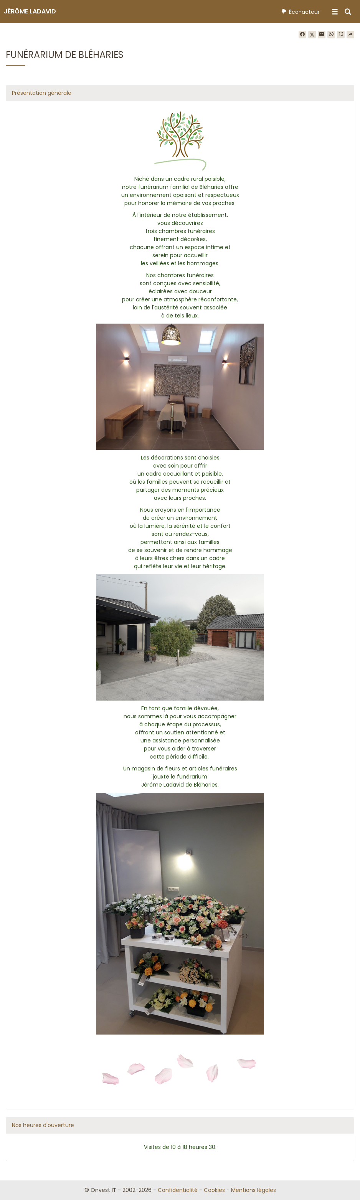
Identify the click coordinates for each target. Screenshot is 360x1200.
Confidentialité (178, 1190)
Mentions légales (253, 1190)
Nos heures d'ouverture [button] (43, 1125)
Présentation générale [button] (41, 93)
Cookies (214, 1190)
